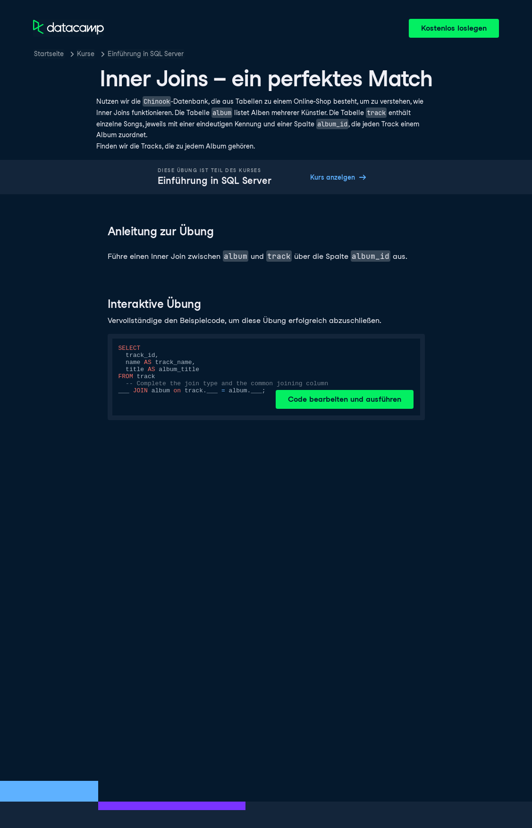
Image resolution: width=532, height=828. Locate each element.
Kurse (85, 54)
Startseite (49, 54)
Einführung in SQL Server (146, 54)
